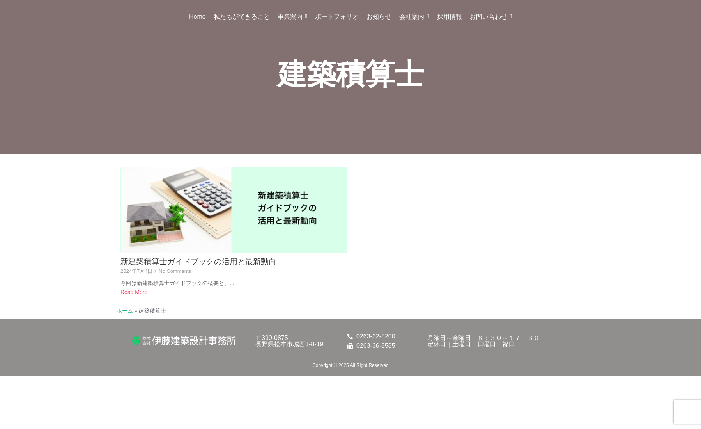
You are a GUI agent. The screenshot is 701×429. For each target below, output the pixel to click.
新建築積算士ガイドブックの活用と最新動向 (198, 261)
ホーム (125, 311)
